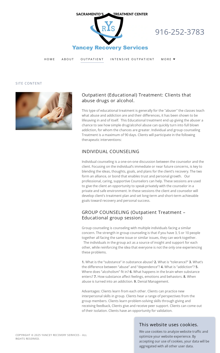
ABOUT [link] (68, 59)
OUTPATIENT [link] (92, 59)
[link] (110, 31)
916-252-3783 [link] (179, 31)
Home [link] (49, 59)
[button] (168, 59)
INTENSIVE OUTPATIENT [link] (132, 59)
